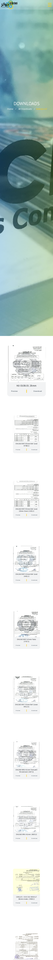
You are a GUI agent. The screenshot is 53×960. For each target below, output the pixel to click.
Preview (16, 388)
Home (10, 108)
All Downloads (25, 108)
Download (36, 388)
